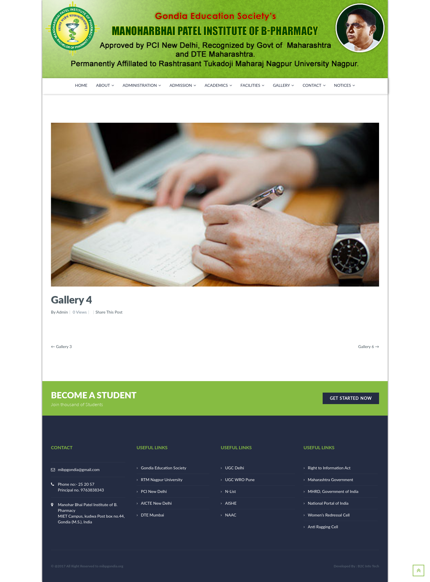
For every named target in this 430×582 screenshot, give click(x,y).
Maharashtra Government (330, 479)
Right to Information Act (329, 467)
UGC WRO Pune (240, 479)
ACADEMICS (218, 85)
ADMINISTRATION (142, 85)
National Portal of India (328, 503)
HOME (81, 85)
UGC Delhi (234, 467)
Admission (183, 85)
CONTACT (313, 85)
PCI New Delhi (154, 491)
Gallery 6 (368, 346)
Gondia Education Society (164, 467)
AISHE (231, 503)
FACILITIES (253, 85)
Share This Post (109, 312)
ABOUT (105, 85)
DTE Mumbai (152, 514)
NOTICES (344, 85)
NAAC (230, 514)
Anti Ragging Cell (323, 526)
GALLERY (283, 85)
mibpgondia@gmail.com (79, 469)
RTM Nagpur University (161, 479)
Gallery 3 (61, 346)
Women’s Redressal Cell (329, 514)
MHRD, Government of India (333, 491)
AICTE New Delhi (156, 503)
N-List (230, 491)
